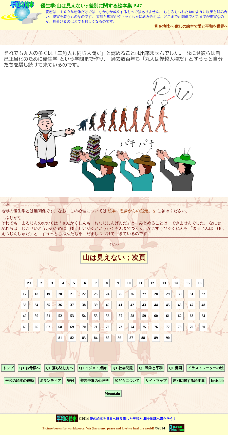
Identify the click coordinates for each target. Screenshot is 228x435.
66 (36, 327)
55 (96, 316)
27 (144, 294)
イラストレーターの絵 (205, 368)
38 (84, 305)
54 (84, 316)
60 (156, 316)
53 (72, 316)
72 (107, 327)
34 (36, 305)
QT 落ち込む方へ (59, 368)
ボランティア (50, 381)
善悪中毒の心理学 (94, 381)
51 (48, 316)
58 (132, 316)
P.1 (29, 283)
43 (144, 305)
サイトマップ (156, 381)
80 (203, 327)
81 (60, 338)
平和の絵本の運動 (19, 381)
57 (120, 316)
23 (96, 294)
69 (72, 327)
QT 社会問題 (122, 368)
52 (60, 316)
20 (60, 294)
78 (179, 327)
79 (191, 327)
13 (164, 283)
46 (179, 305)
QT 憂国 (175, 368)
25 (120, 294)
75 (144, 327)
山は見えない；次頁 (114, 258)
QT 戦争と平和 (151, 368)
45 (167, 305)
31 (191, 294)
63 (191, 316)
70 (84, 327)
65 (24, 327)
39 (96, 305)
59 (144, 316)
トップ (8, 368)
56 (107, 316)
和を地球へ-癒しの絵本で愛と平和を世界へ (191, 26)
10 (128, 283)
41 (120, 305)
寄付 (70, 381)
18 (36, 294)
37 (72, 305)
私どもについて (127, 381)
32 (203, 294)
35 (48, 305)
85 (107, 338)
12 (152, 283)
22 (84, 294)
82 (72, 338)
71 (96, 327)
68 (60, 327)
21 (72, 294)
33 (24, 305)
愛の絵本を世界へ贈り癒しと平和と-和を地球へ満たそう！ (133, 419)
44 (156, 305)
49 (24, 316)
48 (203, 305)
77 (167, 327)
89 (156, 338)
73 (120, 327)
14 (176, 283)
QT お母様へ (29, 368)
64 (203, 316)
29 (167, 294)
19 (48, 294)
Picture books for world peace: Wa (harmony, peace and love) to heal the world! (98, 428)
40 (107, 305)
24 (107, 294)
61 (167, 316)
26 (132, 294)
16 (199, 283)
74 (132, 327)
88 (143, 338)
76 (156, 327)
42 (132, 305)
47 (191, 305)
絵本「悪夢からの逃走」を (132, 211)
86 (119, 338)
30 (179, 294)
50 (36, 316)
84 (96, 338)
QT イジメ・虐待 (92, 368)
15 (187, 283)
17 (24, 294)
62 (179, 316)
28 (156, 294)
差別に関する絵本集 (189, 381)
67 (48, 327)
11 (140, 283)
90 (167, 338)
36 (60, 305)
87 (131, 338)
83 (84, 338)
